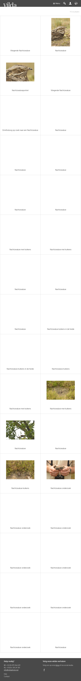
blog (57, 665)
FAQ (5, 674)
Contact (6, 676)
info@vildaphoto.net (11, 670)
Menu (56, 3)
